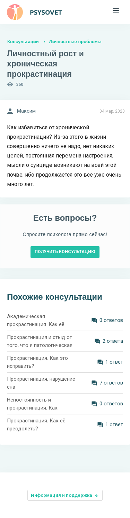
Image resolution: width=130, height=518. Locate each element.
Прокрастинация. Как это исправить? (37, 362)
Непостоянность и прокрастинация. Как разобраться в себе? (32, 404)
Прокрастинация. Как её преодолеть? (36, 425)
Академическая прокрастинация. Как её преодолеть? (35, 320)
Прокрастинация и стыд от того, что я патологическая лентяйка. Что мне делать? (39, 341)
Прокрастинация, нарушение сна (41, 383)
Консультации (23, 41)
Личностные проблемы (75, 41)
